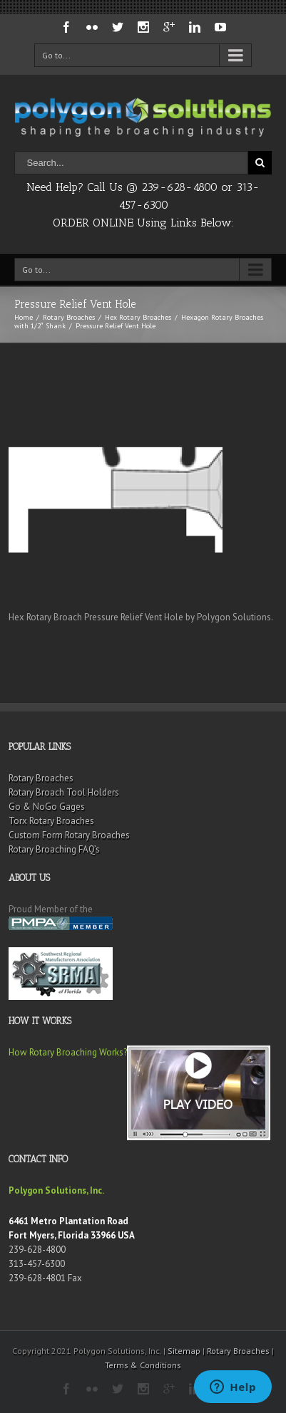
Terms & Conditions (143, 1365)
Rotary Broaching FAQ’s (54, 849)
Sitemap (184, 1350)
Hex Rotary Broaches (138, 317)
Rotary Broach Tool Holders (64, 792)
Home (23, 317)
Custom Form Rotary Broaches (69, 835)
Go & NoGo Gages (47, 807)
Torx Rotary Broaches (51, 821)
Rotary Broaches (69, 317)
